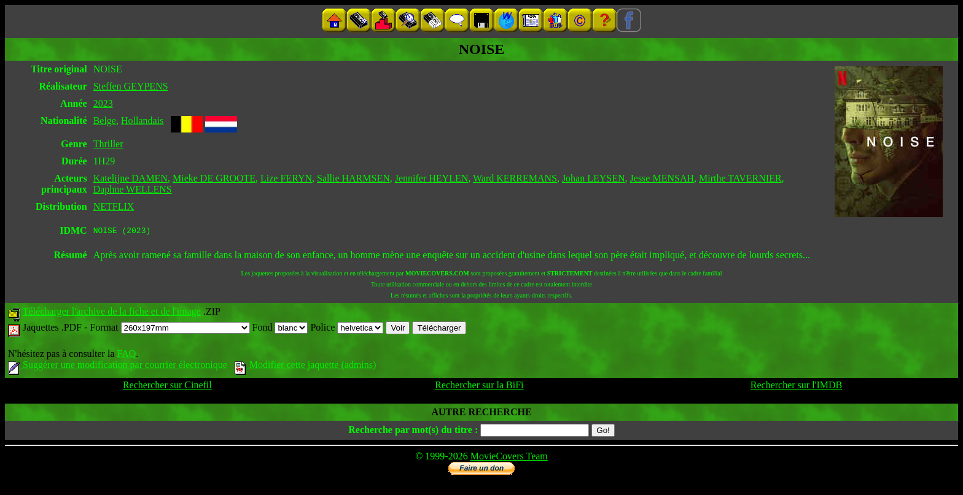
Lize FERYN (286, 178)
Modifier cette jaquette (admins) (305, 366)
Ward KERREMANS (515, 178)
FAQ (126, 355)
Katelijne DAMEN (130, 178)
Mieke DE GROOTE (214, 178)
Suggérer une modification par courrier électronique (117, 366)
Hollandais (142, 120)
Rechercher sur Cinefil (167, 387)
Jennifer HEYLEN (432, 178)
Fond (280, 329)
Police (346, 329)
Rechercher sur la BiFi (479, 387)
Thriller (108, 144)
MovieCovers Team (509, 458)
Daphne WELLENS (132, 189)
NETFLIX (114, 206)
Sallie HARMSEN (353, 178)
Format (169, 329)
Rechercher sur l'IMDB (797, 387)
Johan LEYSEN (593, 178)
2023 (103, 103)
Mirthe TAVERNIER (740, 178)
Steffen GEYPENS (130, 86)
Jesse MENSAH (662, 178)
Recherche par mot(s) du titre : (413, 431)
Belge (104, 120)
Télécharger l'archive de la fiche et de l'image (112, 313)
